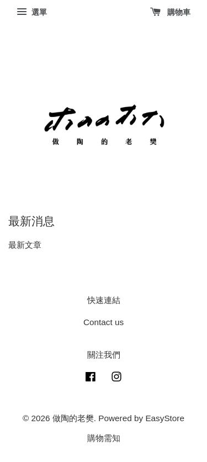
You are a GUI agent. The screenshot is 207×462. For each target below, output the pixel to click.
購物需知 (103, 438)
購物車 (170, 12)
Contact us (103, 322)
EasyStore (164, 418)
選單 (32, 12)
